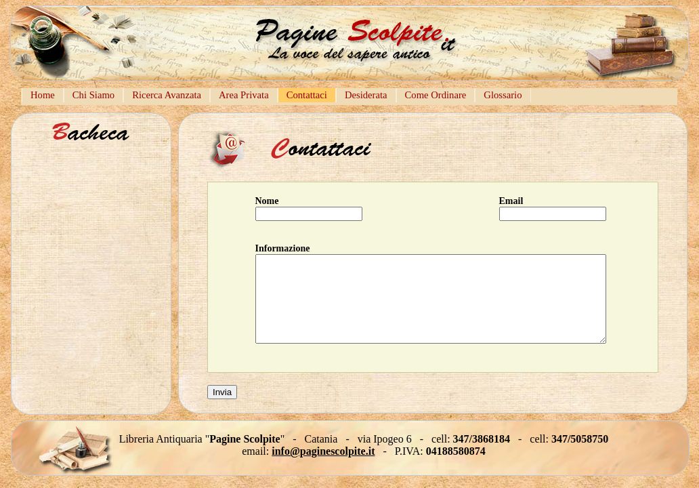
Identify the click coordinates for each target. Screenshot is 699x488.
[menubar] (276, 96)
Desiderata (366, 94)
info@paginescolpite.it (323, 451)
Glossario (503, 94)
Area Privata (244, 94)
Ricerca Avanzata (166, 94)
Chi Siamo (93, 94)
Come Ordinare (436, 94)
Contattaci (307, 94)
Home (42, 94)
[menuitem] (43, 95)
